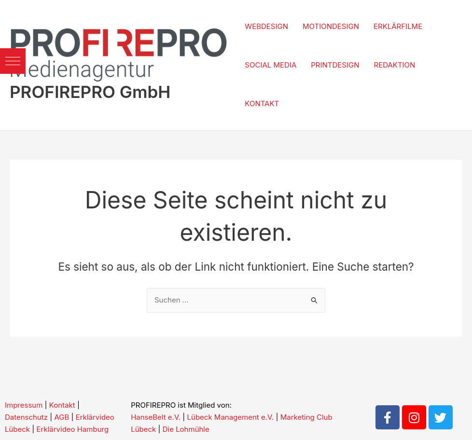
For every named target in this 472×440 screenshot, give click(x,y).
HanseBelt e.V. (155, 417)
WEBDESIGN (266, 26)
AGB (61, 417)
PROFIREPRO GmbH (90, 92)
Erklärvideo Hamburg (73, 429)
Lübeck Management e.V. (230, 417)
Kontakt (62, 405)
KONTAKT (262, 103)
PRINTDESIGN (335, 64)
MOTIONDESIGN (331, 26)
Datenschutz (26, 417)
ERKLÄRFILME (398, 26)
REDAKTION (395, 64)
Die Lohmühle (186, 429)
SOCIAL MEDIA (270, 64)
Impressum (23, 405)
